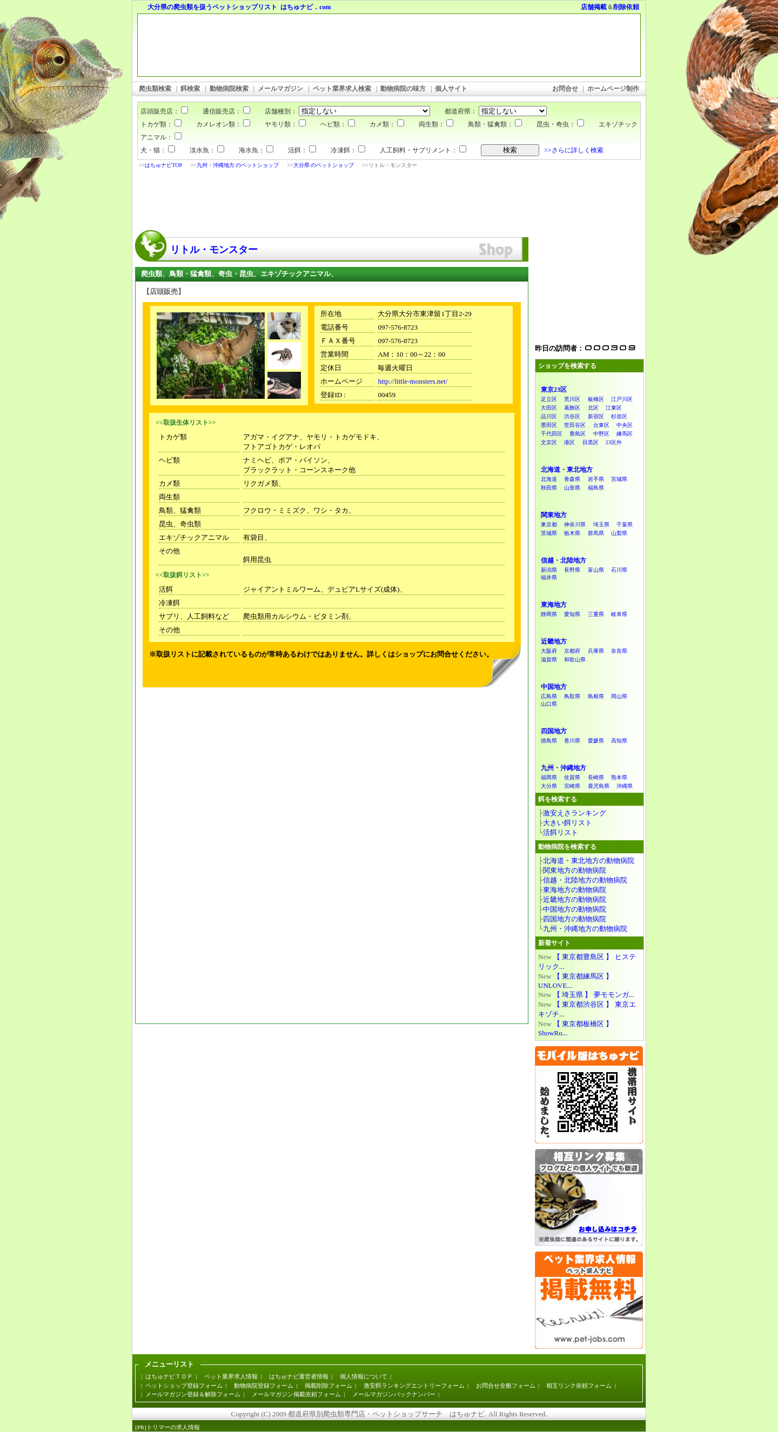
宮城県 (619, 479)
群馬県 (596, 533)
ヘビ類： (337, 124)
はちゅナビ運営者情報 (298, 1376)
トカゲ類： (161, 124)
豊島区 (577, 434)
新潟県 (549, 570)
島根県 (596, 696)
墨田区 (549, 425)
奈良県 (619, 651)
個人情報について (363, 1376)
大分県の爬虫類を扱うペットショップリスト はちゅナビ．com (239, 7)
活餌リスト (560, 832)
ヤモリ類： (285, 124)
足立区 (549, 399)
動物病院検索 (229, 88)
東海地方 (554, 604)
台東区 (601, 425)
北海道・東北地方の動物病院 (588, 860)
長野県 (572, 570)
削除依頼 (626, 7)
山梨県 (619, 533)
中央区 (624, 425)
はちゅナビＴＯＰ (169, 1376)
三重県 (596, 614)
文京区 (549, 442)
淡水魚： (207, 150)
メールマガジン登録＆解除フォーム (192, 1394)
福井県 (549, 577)
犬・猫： (157, 150)
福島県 (596, 488)
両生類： (436, 124)
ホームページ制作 (613, 88)
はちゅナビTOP (163, 165)
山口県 (549, 704)
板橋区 (596, 399)
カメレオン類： (223, 124)
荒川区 (572, 399)
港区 (569, 442)
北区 (593, 408)
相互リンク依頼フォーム (579, 1385)
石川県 (619, 570)
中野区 (601, 434)
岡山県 (619, 696)
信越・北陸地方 (563, 560)
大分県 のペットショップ (323, 165)
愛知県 (572, 614)
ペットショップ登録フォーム (184, 1385)
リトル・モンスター (214, 249)
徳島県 (549, 741)
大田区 (549, 408)
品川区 (549, 416)
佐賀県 (572, 777)
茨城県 (549, 533)
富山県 (596, 570)
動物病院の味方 (403, 88)
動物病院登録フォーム (263, 1385)
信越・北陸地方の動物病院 (585, 880)
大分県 (549, 786)
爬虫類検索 (155, 88)
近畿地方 (554, 641)
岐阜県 (619, 614)
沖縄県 (624, 786)
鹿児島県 (598, 786)
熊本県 (619, 777)
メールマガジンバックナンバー (393, 1394)
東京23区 (554, 389)
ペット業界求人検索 (342, 88)
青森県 (572, 479)
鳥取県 (572, 696)
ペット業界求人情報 (231, 1376)
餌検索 (190, 88)
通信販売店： (220, 111)
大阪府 (549, 651)
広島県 (549, 696)
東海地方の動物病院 (574, 890)
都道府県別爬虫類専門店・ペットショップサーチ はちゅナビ (386, 1414)
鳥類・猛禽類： (495, 124)
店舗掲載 (594, 7)
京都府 (572, 651)
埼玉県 (601, 524)
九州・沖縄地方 (563, 768)
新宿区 (596, 416)
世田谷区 (575, 425)
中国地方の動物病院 (574, 909)
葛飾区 (572, 408)
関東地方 (554, 515)
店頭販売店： (164, 111)
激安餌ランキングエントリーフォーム (414, 1385)
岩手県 (596, 479)
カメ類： (387, 124)
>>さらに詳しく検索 (573, 150)
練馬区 (624, 434)
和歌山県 (575, 660)
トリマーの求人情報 (173, 1427)
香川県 (572, 741)
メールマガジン (280, 88)
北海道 (549, 479)
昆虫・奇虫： (560, 124)
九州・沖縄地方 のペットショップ (238, 165)
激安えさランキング (574, 813)
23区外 (614, 442)
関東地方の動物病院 (574, 870)
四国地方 (554, 731)
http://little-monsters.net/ (412, 381)
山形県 (572, 488)
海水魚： (256, 150)
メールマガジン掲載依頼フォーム (296, 1394)
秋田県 (549, 488)
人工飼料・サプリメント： (423, 150)
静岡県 (549, 614)
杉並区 (619, 416)
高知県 (619, 741)
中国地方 (554, 687)
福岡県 (549, 777)
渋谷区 (572, 416)
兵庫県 (596, 651)
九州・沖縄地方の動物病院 (585, 929)
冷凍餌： (348, 150)
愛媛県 (596, 741)
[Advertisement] (329, 200)
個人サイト (451, 88)
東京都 (549, 524)
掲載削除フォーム (328, 1385)
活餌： (302, 150)
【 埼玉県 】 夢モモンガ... (593, 995)
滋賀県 (549, 660)
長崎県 (596, 777)
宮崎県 (572, 786)
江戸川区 (622, 399)
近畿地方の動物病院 (574, 899)
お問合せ (565, 88)
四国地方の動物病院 (574, 919)
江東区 (614, 408)
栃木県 (572, 533)
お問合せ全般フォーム (505, 1385)
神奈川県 (575, 524)
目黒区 (590, 442)
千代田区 (551, 434)
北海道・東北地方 (567, 469)
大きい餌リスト (567, 823)
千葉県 (624, 524)
